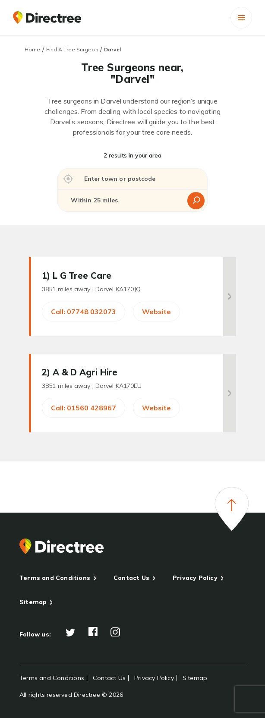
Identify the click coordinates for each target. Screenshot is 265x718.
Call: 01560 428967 (83, 407)
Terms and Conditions (54, 578)
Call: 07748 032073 (83, 311)
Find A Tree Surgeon (72, 49)
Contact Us (131, 578)
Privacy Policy (195, 578)
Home (32, 49)
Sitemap (33, 602)
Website (156, 311)
